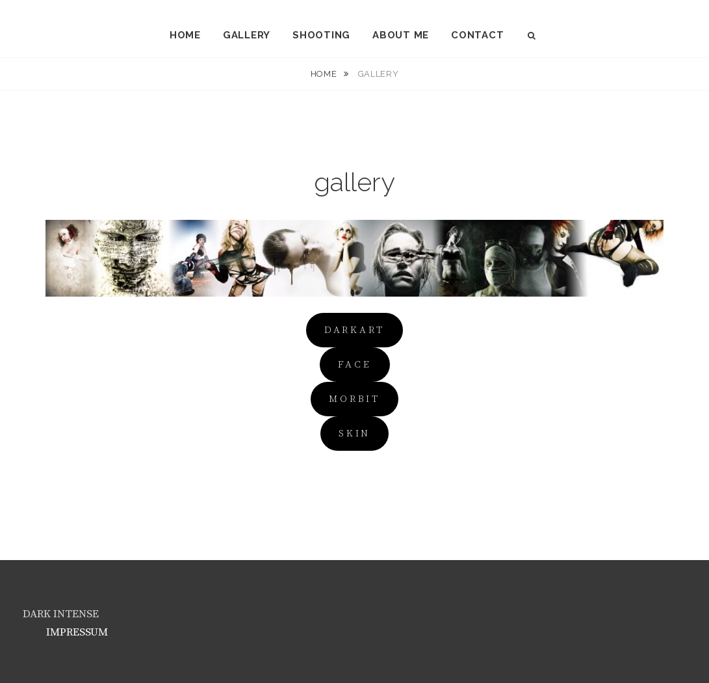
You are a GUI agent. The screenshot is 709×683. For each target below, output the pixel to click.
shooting (321, 35)
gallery (246, 35)
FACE (355, 364)
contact (477, 35)
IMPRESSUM (77, 632)
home (185, 35)
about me (400, 35)
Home (325, 74)
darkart (354, 330)
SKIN (354, 433)
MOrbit (354, 399)
